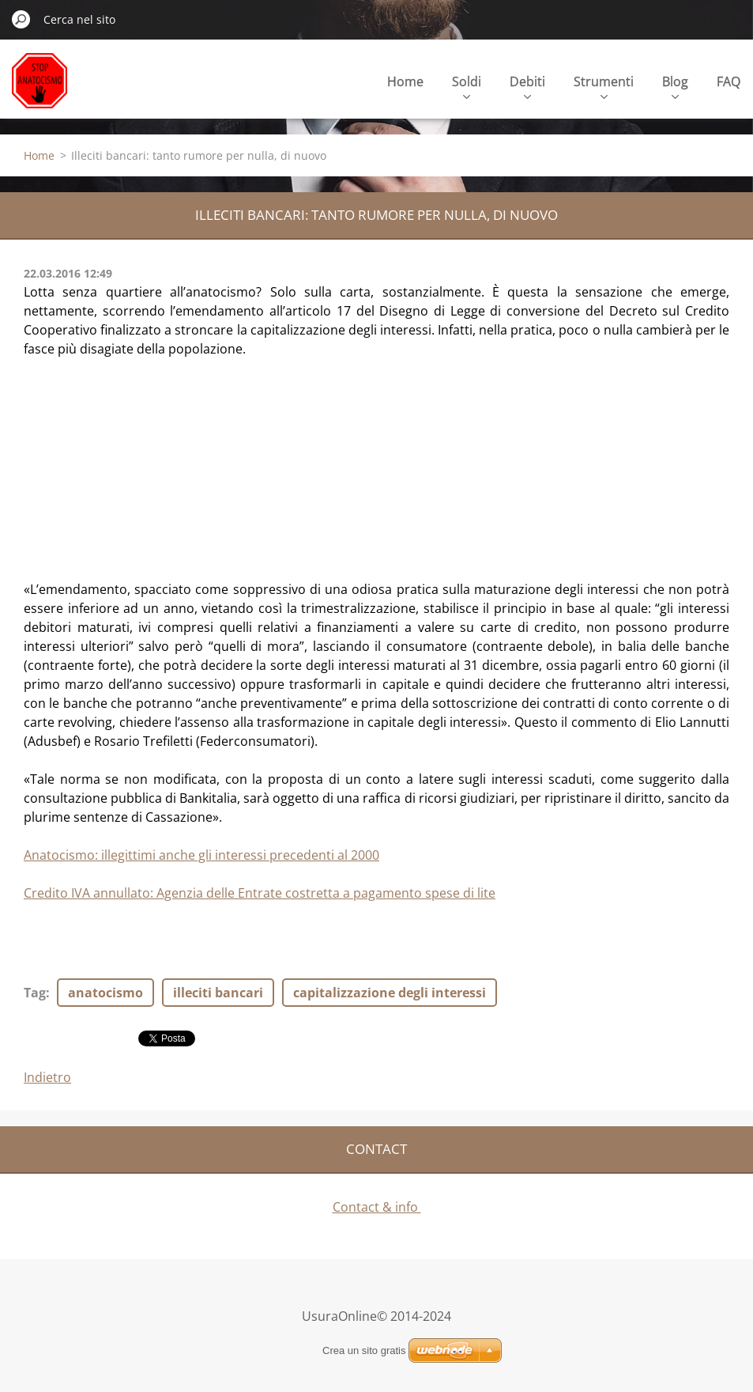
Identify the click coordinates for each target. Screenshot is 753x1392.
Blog (675, 86)
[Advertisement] (142, 457)
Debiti (527, 86)
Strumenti (603, 86)
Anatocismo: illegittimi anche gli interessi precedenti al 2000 (201, 855)
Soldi (467, 86)
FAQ (728, 81)
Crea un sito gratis (364, 1350)
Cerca (21, 19)
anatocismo (105, 992)
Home (405, 81)
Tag (35, 992)
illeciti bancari (218, 992)
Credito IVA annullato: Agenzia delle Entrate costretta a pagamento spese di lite (259, 893)
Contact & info (377, 1207)
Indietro (47, 1077)
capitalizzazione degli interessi (389, 992)
